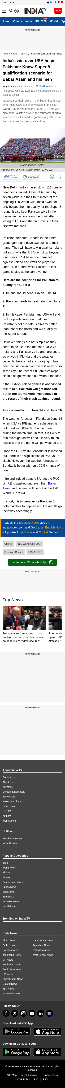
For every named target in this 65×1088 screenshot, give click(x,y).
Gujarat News (10, 983)
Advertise (8, 787)
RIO (36, 1079)
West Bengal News (43, 955)
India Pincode (10, 843)
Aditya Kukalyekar (24, 86)
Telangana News (42, 950)
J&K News (8, 988)
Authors (7, 816)
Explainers (8, 896)
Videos (17, 21)
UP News (8, 974)
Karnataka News (11, 993)
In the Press (9, 796)
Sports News (9, 887)
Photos (6, 872)
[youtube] (32, 1013)
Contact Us (9, 777)
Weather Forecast (12, 838)
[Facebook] (6, 1013)
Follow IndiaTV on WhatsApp (32, 562)
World (54, 21)
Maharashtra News (43, 940)
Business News (11, 901)
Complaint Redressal (14, 791)
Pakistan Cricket (13, 552)
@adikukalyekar (47, 86)
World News (9, 867)
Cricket (24, 54)
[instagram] (23, 1013)
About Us (8, 782)
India (28, 21)
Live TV (7, 811)
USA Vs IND (35, 552)
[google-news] (49, 1013)
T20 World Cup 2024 (30, 543)
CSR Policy (23, 1079)
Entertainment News (13, 882)
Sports (14, 54)
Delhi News (9, 945)
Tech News (8, 891)
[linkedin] (40, 1013)
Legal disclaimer (29, 1075)
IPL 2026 (41, 21)
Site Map (12, 1075)
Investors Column (12, 801)
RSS (45, 1079)
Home (5, 21)
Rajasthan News (41, 945)
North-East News (12, 964)
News (5, 54)
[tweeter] (14, 1013)
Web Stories (9, 820)
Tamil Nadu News (12, 969)
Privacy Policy (50, 1075)
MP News (8, 959)
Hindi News (9, 806)
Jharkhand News (12, 955)
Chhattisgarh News (13, 979)
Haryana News (11, 950)
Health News (9, 906)
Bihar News (9, 940)
